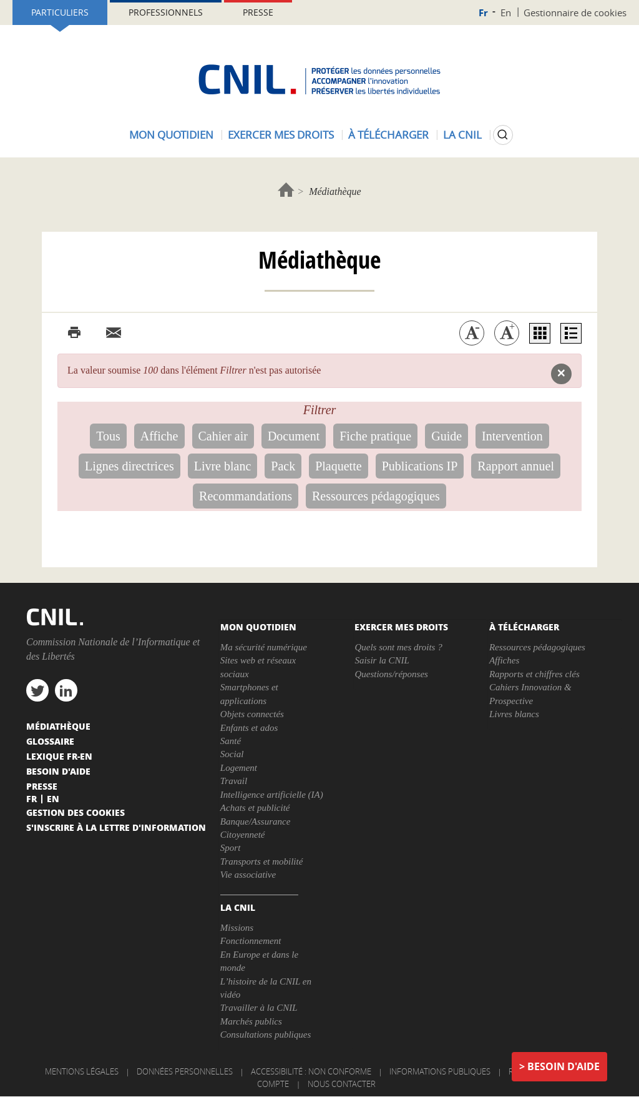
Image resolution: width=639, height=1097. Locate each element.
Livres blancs (514, 714)
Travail (233, 781)
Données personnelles (185, 1071)
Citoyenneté (242, 835)
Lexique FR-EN (59, 756)
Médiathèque (58, 726)
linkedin (66, 690)
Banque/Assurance (255, 821)
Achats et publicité (255, 808)
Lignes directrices (129, 466)
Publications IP (420, 466)
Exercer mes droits (281, 134)
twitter (37, 690)
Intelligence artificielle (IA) (271, 795)
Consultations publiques (265, 1035)
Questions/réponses (391, 674)
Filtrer (319, 410)
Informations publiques (439, 1071)
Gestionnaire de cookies (575, 12)
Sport (230, 848)
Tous (108, 436)
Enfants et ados (249, 728)
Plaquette (338, 466)
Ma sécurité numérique (263, 647)
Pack (283, 466)
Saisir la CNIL (381, 660)
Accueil (286, 189)
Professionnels (166, 12)
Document (294, 436)
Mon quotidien (171, 134)
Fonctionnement (250, 941)
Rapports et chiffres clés (534, 674)
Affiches (504, 660)
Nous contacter (342, 1084)
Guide (446, 436)
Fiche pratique (375, 436)
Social (232, 754)
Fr (483, 12)
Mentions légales (82, 1071)
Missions (236, 928)
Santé (230, 741)
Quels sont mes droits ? (398, 647)
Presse (258, 12)
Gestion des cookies (75, 812)
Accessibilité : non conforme (311, 1071)
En (505, 12)
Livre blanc (222, 466)
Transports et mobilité (261, 861)
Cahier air (223, 436)
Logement (238, 768)
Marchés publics (251, 1021)
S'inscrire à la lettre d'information (116, 827)
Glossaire (50, 741)
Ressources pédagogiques (376, 496)
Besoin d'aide (563, 1066)
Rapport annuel (515, 466)
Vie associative (248, 875)
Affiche (159, 436)
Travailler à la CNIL (259, 1008)
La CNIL (462, 134)
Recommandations (245, 496)
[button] (561, 374)
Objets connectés (252, 714)
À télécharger (388, 134)
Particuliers (60, 12)
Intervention (512, 436)
